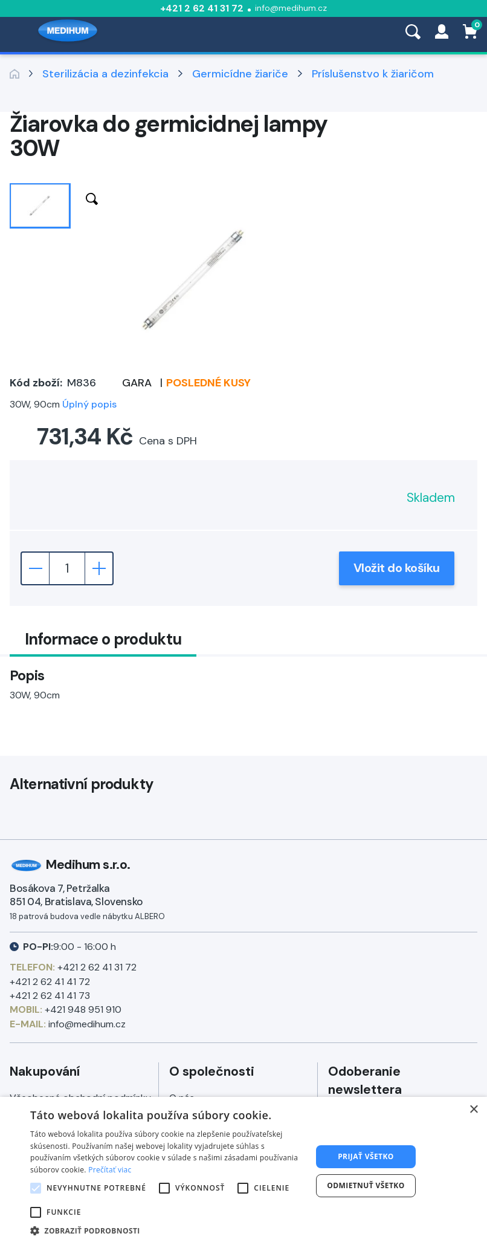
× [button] (473, 1109)
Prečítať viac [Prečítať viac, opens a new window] (109, 1170)
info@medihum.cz (291, 7)
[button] (166, 1230)
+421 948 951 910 (83, 1009)
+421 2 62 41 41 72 (50, 981)
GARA (137, 382)
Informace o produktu (103, 639)
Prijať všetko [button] (366, 1156)
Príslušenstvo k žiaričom (373, 74)
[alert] (243, 1171)
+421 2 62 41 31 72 (202, 8)
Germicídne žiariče (240, 74)
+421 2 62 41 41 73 (50, 995)
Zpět (14, 74)
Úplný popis (89, 404)
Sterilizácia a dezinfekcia (105, 74)
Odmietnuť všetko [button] (365, 1185)
